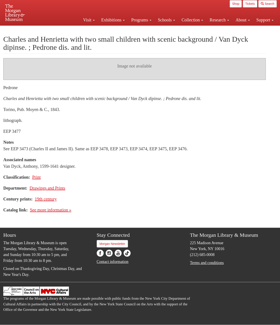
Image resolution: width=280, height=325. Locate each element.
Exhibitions (113, 19)
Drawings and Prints (47, 188)
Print (36, 177)
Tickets (250, 3)
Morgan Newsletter (112, 243)
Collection (192, 19)
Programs (141, 19)
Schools (166, 19)
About (243, 19)
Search (267, 3)
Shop (235, 3)
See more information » (50, 209)
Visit (89, 19)
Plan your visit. (88, 29)
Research (219, 19)
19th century (46, 199)
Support (264, 19)
